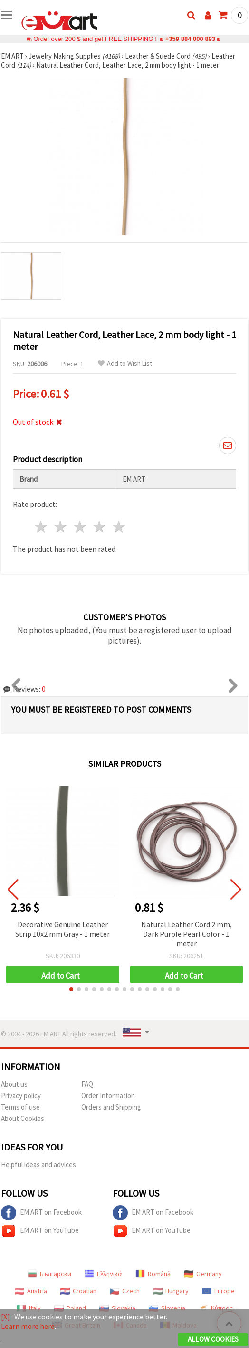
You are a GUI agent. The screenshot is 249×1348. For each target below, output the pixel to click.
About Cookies (22, 1118)
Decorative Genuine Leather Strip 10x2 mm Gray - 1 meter (62, 929)
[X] (5, 1316)
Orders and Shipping (111, 1106)
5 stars (119, 526)
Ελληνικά (103, 1274)
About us (14, 1084)
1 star (41, 526)
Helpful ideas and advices (38, 1164)
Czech (125, 1291)
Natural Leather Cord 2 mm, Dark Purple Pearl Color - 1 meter (186, 934)
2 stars (61, 526)
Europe (218, 1291)
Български (49, 1274)
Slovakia (117, 1308)
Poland (70, 1308)
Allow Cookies (213, 1339)
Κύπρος (216, 1308)
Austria (31, 1291)
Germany (203, 1273)
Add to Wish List (125, 363)
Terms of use (20, 1106)
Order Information (108, 1095)
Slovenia (167, 1308)
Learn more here (28, 1326)
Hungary (171, 1291)
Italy (29, 1308)
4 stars (99, 526)
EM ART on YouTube (40, 1231)
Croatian (78, 1291)
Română (153, 1274)
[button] (71, 989)
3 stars (80, 526)
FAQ (87, 1084)
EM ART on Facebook (41, 1212)
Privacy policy (21, 1095)
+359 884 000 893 (190, 38)
